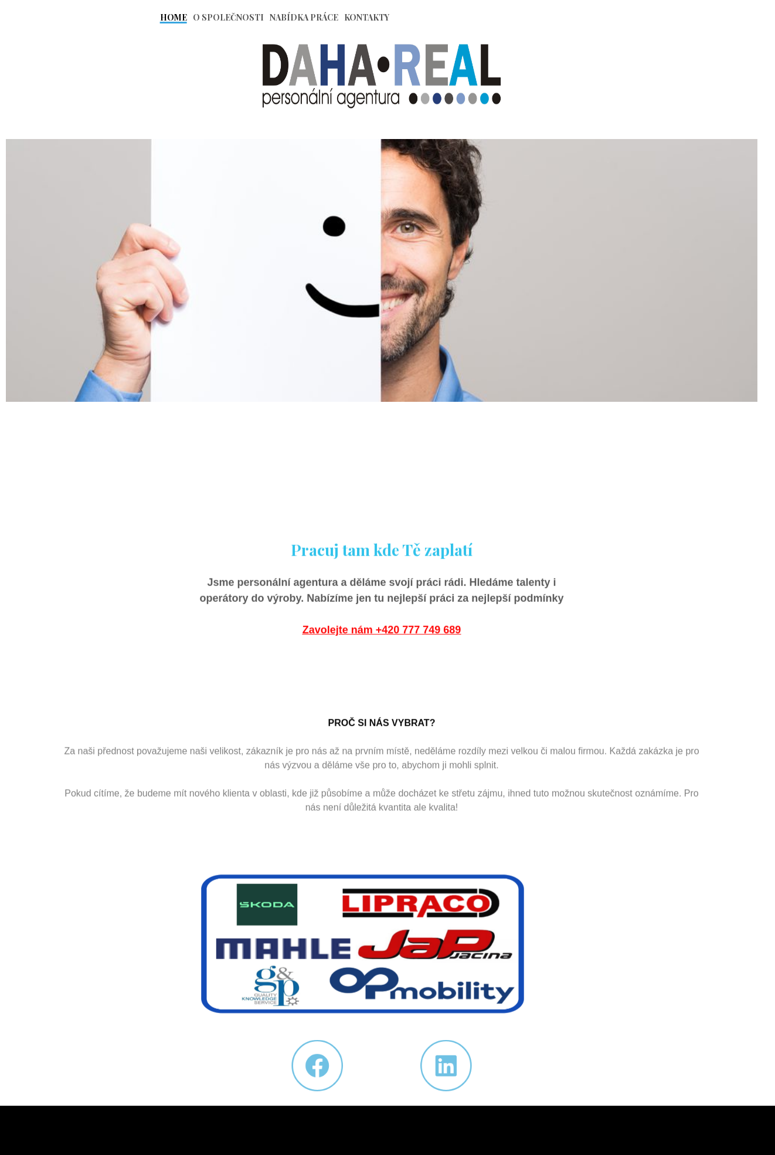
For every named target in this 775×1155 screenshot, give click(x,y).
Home (173, 17)
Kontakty (366, 17)
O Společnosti (228, 17)
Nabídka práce (304, 17)
